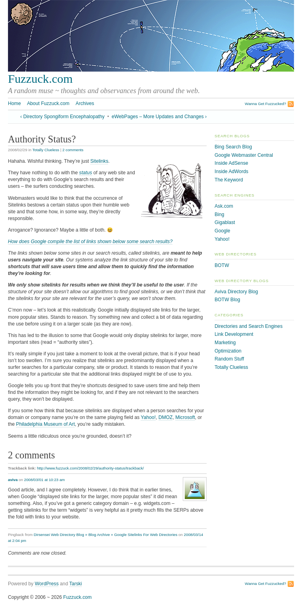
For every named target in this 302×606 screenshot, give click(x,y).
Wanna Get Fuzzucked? (265, 103)
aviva (12, 479)
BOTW (222, 265)
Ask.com (224, 206)
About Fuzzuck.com (48, 103)
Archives (85, 103)
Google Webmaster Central (244, 155)
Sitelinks (99, 161)
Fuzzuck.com (40, 79)
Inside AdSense (231, 163)
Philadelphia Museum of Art (45, 424)
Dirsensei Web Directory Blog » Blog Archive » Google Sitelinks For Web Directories (106, 534)
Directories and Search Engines (249, 326)
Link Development (234, 334)
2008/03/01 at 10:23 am (44, 479)
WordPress (47, 584)
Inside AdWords (231, 171)
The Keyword (229, 180)
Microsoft (185, 417)
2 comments (72, 150)
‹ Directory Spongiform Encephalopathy (62, 116)
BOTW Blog (227, 299)
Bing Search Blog (233, 147)
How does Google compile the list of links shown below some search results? (90, 241)
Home (14, 103)
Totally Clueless (45, 150)
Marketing (225, 342)
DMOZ (166, 417)
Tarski (75, 584)
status (85, 172)
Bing (219, 214)
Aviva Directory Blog (236, 291)
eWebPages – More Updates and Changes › (159, 116)
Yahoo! (148, 417)
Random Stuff (229, 359)
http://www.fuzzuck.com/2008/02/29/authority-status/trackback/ (90, 468)
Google (222, 231)
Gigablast (225, 222)
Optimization (228, 351)
